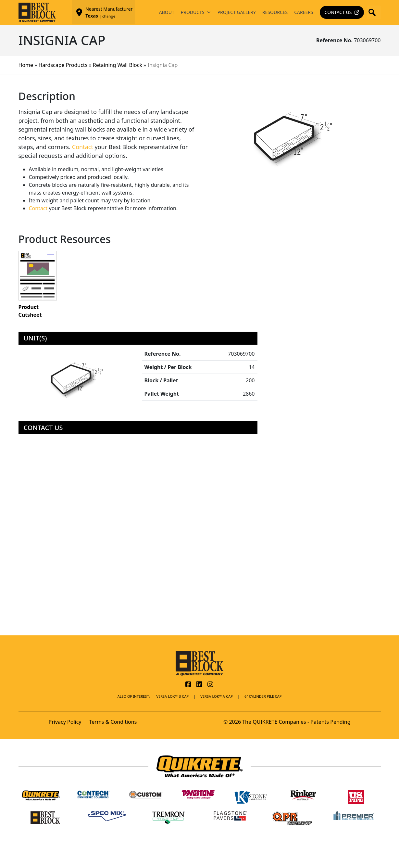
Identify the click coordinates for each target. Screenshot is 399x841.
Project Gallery (237, 12)
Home (26, 65)
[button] (374, 12)
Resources (275, 12)
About (166, 12)
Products (196, 12)
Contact (82, 147)
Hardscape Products (63, 65)
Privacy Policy (65, 721)
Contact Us (338, 12)
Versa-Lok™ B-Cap (172, 696)
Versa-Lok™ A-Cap (216, 696)
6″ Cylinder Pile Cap (262, 696)
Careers (303, 12)
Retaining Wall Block (117, 65)
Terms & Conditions (113, 721)
